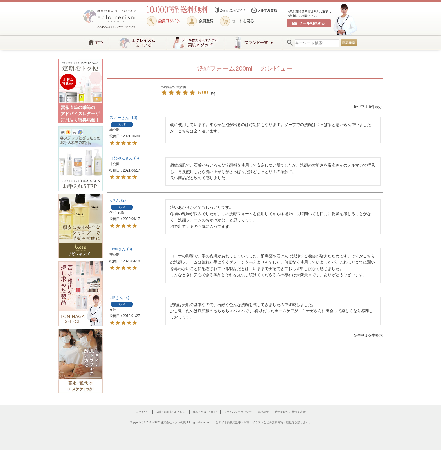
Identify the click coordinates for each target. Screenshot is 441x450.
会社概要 (263, 411)
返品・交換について (205, 411)
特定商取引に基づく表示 (290, 411)
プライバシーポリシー (238, 411)
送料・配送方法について (171, 411)
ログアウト (143, 411)
